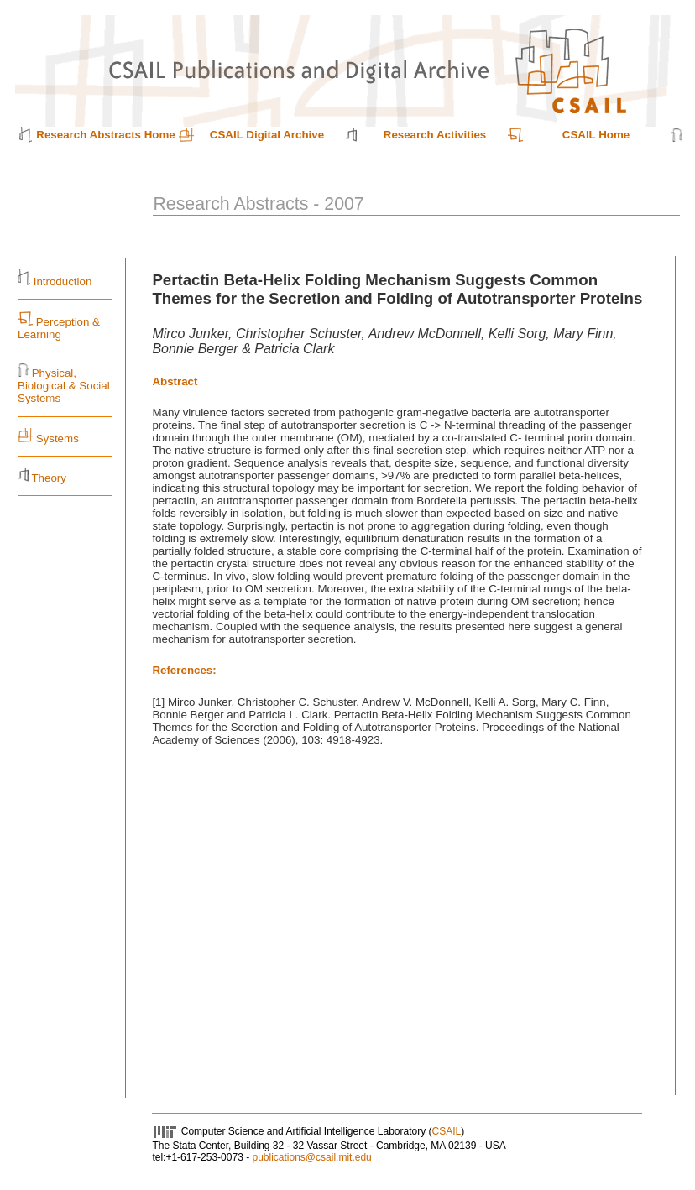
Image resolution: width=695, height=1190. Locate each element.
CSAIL (447, 1131)
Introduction (63, 281)
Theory (48, 478)
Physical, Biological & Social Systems (64, 385)
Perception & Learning (59, 328)
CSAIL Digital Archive (267, 134)
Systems (57, 438)
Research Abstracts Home (105, 134)
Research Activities (435, 134)
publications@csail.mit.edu (311, 1157)
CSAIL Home (596, 134)
